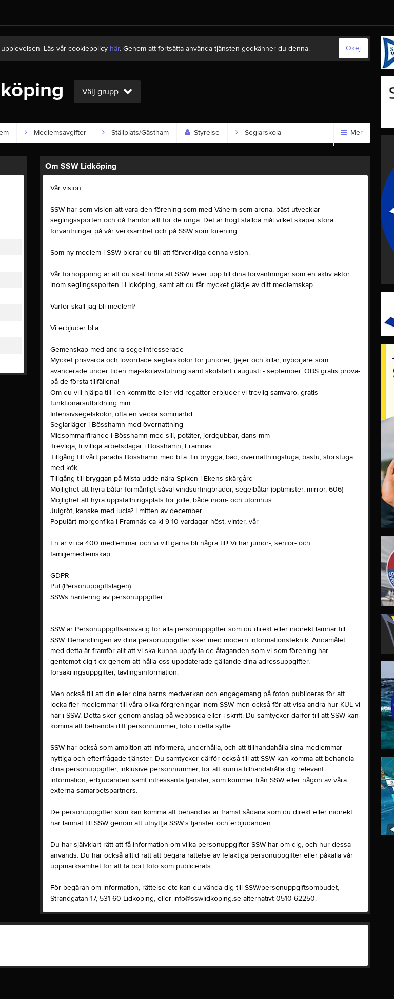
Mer (352, 132)
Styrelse (202, 132)
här (115, 48)
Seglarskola (258, 132)
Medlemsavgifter (55, 132)
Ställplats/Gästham (135, 132)
